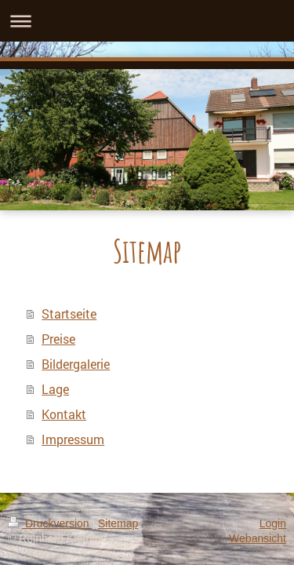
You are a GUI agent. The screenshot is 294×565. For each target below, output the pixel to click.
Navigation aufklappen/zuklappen (147, 21)
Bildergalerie (76, 363)
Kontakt (64, 414)
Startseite (69, 313)
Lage (55, 389)
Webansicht (257, 538)
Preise (58, 338)
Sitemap (118, 523)
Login (273, 523)
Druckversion (50, 523)
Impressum (73, 439)
